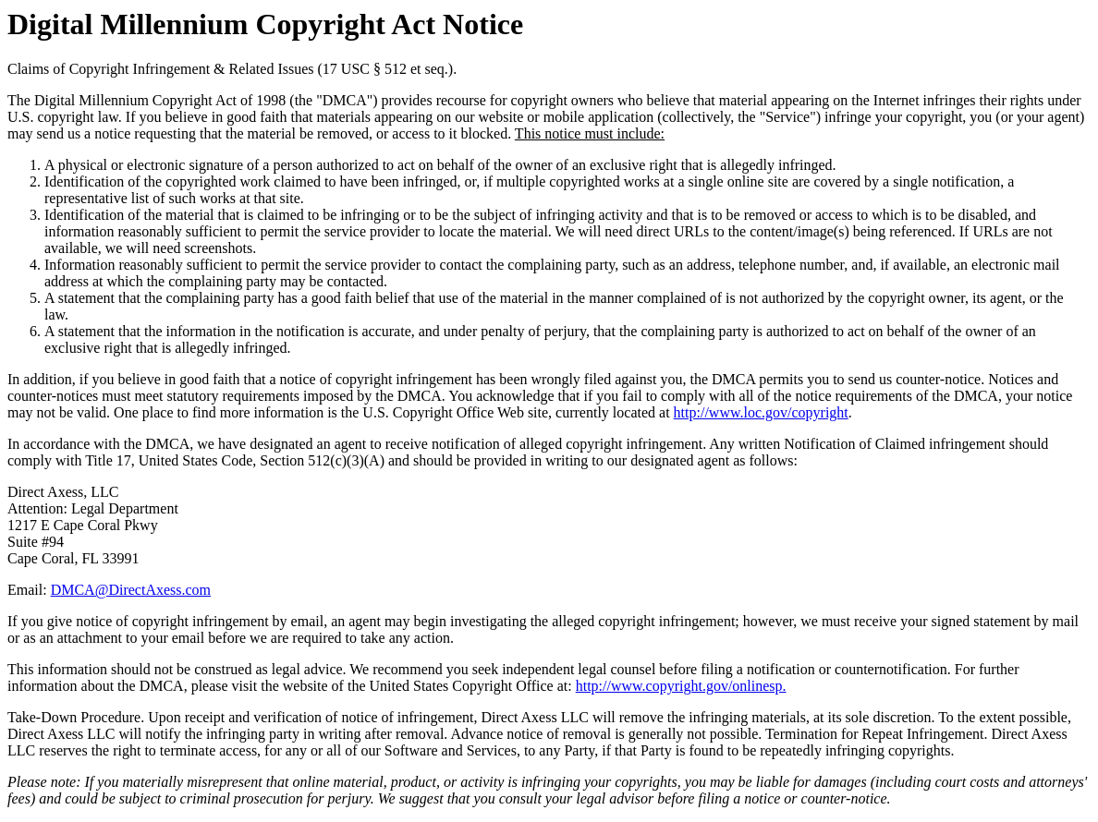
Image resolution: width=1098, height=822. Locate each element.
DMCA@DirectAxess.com (131, 590)
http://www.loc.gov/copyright (761, 412)
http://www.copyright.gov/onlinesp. (681, 686)
